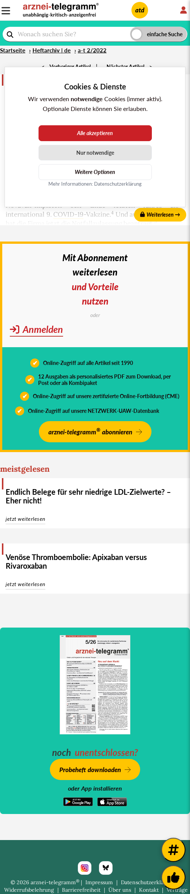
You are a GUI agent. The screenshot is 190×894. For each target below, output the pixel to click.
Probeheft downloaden (90, 770)
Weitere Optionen (95, 172)
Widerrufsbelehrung (29, 889)
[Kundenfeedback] (173, 877)
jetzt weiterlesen (25, 518)
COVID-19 (68, 214)
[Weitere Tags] (173, 850)
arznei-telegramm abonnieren (90, 431)
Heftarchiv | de (51, 50)
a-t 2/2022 (92, 50)
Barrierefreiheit (81, 889)
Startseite (12, 50)
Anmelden (36, 329)
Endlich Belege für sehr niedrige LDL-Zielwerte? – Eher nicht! (88, 496)
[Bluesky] (106, 868)
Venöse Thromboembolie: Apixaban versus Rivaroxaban (76, 561)
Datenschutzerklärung (148, 882)
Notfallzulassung (97, 223)
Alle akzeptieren (95, 133)
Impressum (99, 882)
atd (139, 10)
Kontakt (149, 889)
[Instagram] (84, 868)
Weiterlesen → (160, 214)
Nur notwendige (95, 152)
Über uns (119, 889)
